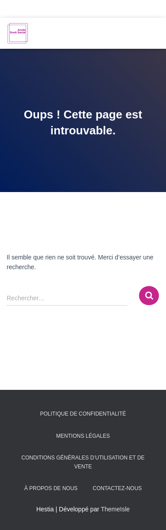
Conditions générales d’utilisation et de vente (82, 462)
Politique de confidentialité (83, 414)
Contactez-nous (117, 488)
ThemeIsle (115, 509)
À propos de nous (51, 488)
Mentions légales (83, 436)
